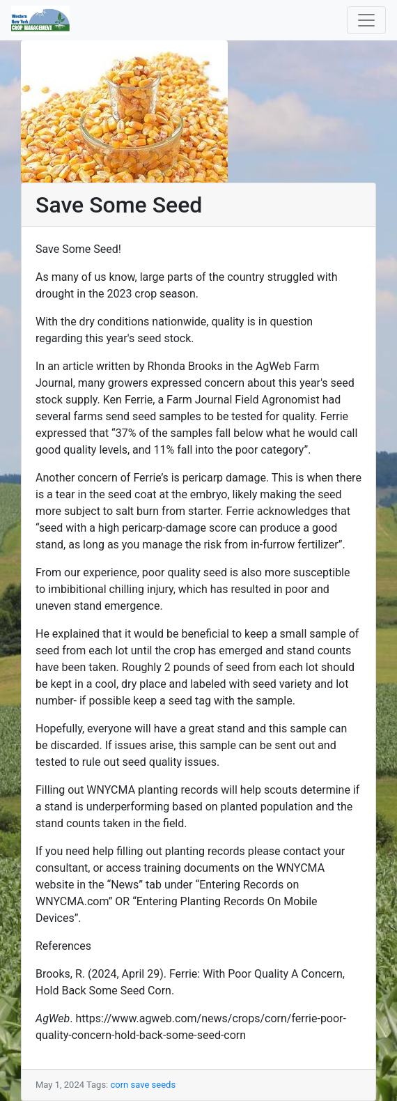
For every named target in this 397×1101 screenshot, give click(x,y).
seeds (164, 1084)
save (140, 1084)
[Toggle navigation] (366, 20)
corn (119, 1084)
